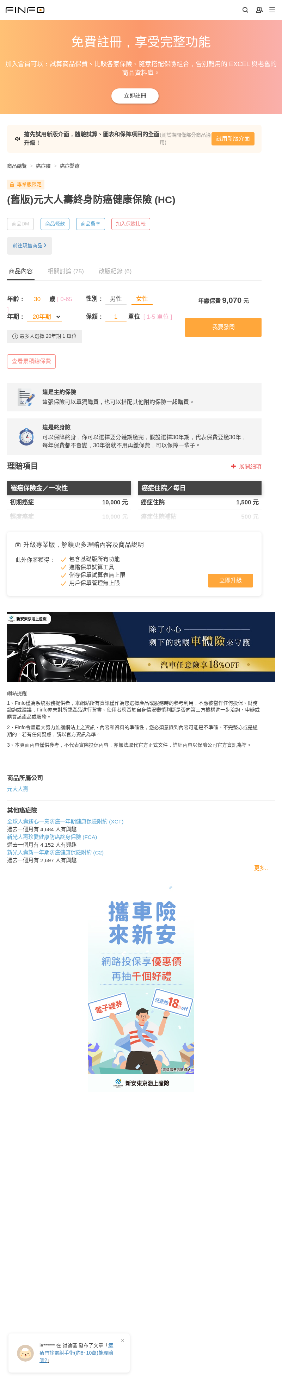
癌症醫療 (70, 166)
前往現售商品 (30, 245)
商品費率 (90, 223)
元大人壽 (17, 789)
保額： (95, 316)
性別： (95, 299)
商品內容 (21, 271)
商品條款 (55, 223)
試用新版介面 (233, 139)
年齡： (16, 299)
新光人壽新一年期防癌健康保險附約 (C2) (55, 853)
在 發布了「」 (76, 1353)
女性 (142, 299)
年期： (16, 316)
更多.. (261, 868)
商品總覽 (17, 166)
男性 (116, 299)
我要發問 (223, 327)
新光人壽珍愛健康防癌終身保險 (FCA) (52, 837)
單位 (134, 316)
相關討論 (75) (66, 271)
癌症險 (43, 166)
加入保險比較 (131, 223)
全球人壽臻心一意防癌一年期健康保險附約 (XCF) (65, 822)
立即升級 (230, 580)
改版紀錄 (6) (115, 271)
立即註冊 (135, 96)
